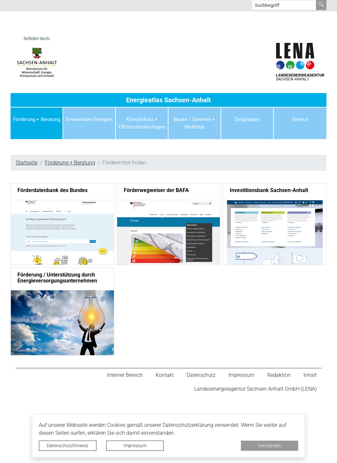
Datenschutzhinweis (67, 445)
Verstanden (269, 445)
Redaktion (279, 375)
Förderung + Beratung (70, 162)
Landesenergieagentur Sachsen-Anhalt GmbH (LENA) (255, 389)
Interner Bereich (125, 375)
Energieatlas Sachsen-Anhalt (168, 100)
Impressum (134, 445)
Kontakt (165, 375)
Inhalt (310, 375)
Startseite (27, 162)
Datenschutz (201, 375)
